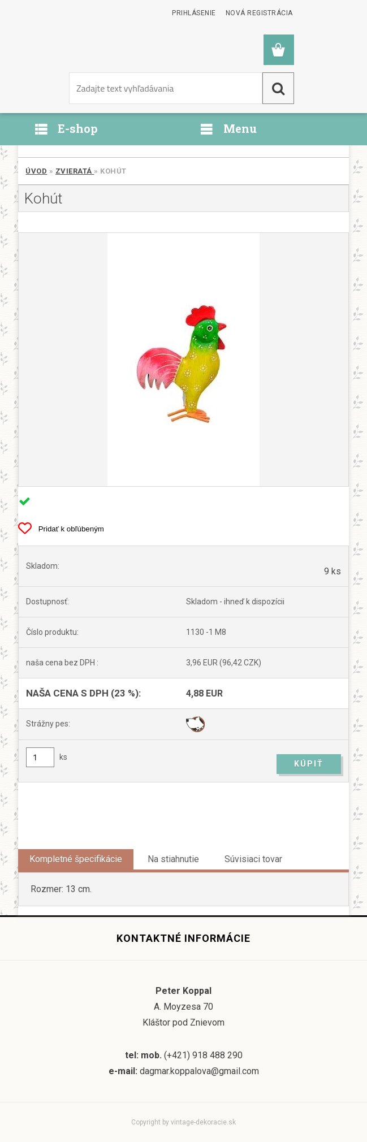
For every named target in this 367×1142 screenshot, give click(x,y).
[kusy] (40, 757)
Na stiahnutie (173, 859)
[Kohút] (183, 359)
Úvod (36, 171)
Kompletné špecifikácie (75, 859)
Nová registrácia (259, 13)
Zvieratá (74, 171)
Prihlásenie (194, 13)
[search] (278, 88)
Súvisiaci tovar (253, 859)
